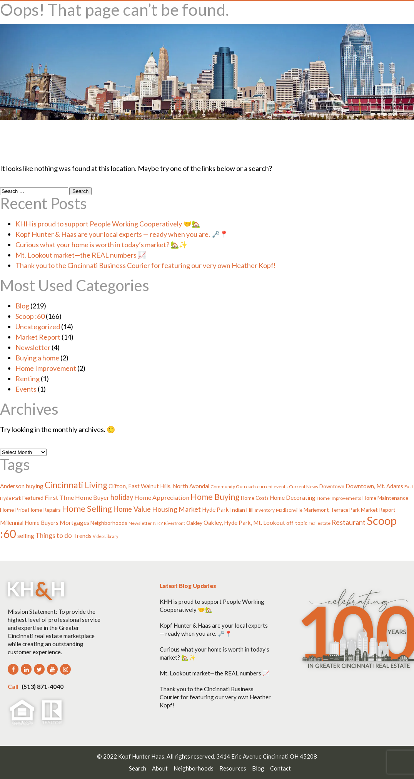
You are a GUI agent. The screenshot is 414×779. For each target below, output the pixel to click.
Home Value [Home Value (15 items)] (132, 509)
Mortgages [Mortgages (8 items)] (74, 522)
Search (137, 768)
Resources (232, 768)
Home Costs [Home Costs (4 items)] (255, 498)
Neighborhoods (194, 768)
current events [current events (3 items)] (272, 486)
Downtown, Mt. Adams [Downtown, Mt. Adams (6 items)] (374, 486)
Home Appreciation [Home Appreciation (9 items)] (161, 497)
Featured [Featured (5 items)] (32, 497)
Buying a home (37, 357)
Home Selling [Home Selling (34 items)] (87, 508)
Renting (27, 378)
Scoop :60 (30, 316)
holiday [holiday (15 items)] (121, 497)
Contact (280, 768)
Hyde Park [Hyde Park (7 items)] (215, 509)
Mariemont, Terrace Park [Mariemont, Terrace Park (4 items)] (332, 510)
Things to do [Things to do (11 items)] (53, 535)
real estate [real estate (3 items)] (320, 523)
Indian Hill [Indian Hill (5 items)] (242, 509)
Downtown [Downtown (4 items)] (331, 486)
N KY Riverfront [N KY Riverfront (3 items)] (169, 523)
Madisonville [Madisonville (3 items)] (289, 510)
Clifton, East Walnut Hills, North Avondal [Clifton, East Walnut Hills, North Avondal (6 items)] (159, 486)
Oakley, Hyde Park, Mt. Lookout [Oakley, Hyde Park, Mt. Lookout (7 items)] (244, 522)
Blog (22, 306)
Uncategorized (37, 326)
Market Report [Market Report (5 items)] (378, 509)
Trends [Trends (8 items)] (82, 535)
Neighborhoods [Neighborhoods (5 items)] (108, 522)
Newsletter (32, 347)
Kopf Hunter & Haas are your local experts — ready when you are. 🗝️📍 (121, 234)
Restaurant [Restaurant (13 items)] (349, 522)
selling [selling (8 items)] (25, 535)
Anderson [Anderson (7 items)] (12, 485)
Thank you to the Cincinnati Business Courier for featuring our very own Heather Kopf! (145, 265)
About (160, 768)
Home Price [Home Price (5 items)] (13, 509)
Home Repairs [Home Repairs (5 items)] (44, 509)
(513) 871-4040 (35, 686)
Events (26, 389)
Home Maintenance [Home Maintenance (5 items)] (385, 497)
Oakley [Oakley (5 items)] (194, 522)
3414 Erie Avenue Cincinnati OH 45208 (266, 756)
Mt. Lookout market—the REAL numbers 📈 (80, 255)
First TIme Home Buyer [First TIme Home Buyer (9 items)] (77, 497)
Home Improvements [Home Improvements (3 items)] (339, 498)
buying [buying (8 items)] (34, 485)
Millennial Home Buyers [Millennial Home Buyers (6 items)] (29, 522)
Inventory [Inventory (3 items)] (265, 510)
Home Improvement (45, 368)
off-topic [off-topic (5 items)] (296, 522)
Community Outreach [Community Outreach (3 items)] (233, 486)
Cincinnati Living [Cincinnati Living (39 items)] (76, 485)
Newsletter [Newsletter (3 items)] (140, 523)
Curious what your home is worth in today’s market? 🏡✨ (101, 244)
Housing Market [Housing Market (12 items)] (176, 509)
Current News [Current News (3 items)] (303, 486)
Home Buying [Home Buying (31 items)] (215, 497)
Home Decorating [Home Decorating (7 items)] (293, 497)
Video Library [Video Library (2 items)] (105, 536)
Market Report (37, 337)
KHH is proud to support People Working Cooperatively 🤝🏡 (107, 223)
